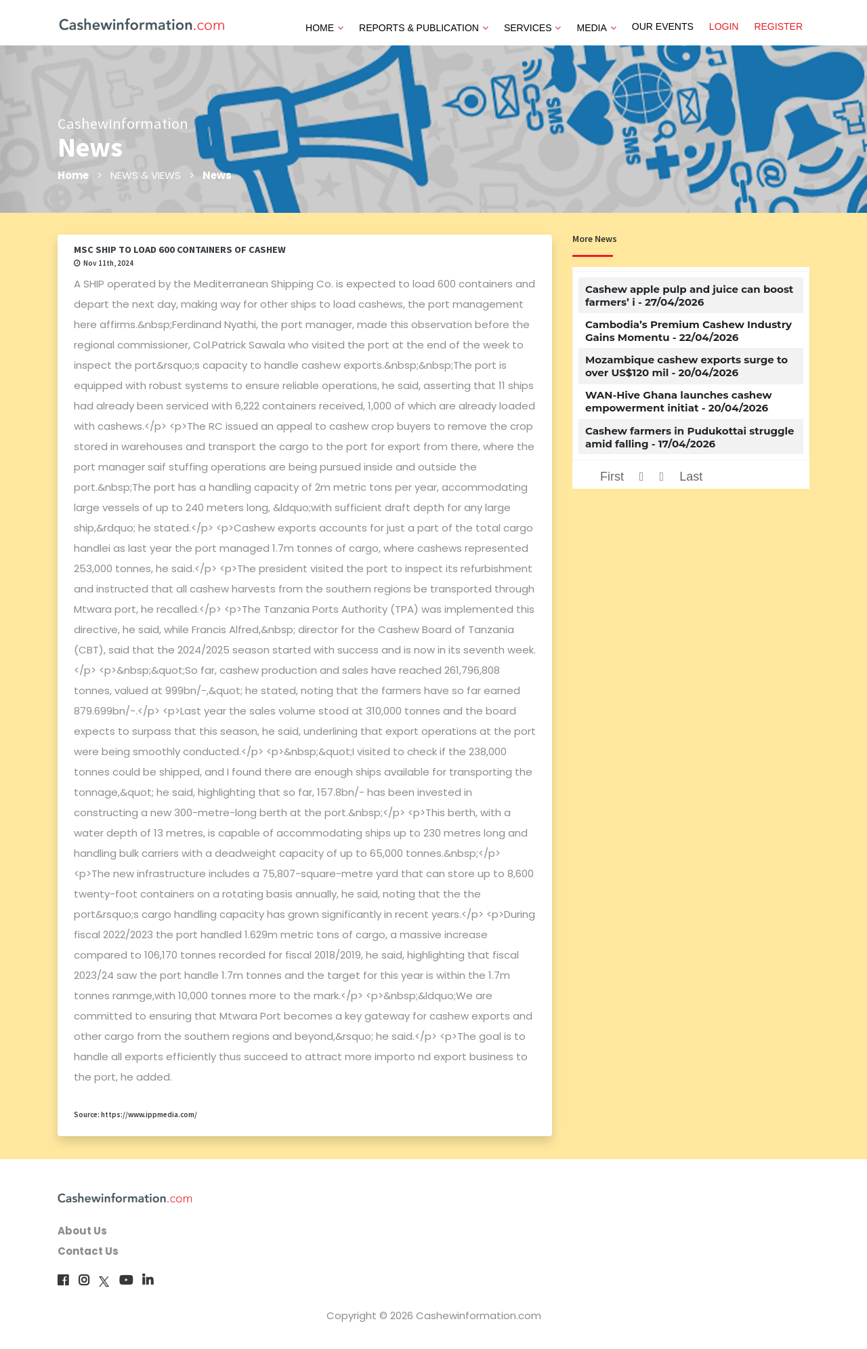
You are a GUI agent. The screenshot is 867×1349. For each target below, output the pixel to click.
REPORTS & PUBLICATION (423, 28)
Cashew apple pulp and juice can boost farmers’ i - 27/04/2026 (689, 295)
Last (690, 476)
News (218, 175)
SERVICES (533, 28)
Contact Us (88, 1251)
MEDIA (596, 28)
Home (73, 175)
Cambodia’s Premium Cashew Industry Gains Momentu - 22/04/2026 (688, 331)
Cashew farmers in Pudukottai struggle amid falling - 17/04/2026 (690, 437)
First (612, 476)
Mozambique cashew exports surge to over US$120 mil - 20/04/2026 (686, 366)
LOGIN (724, 26)
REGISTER (778, 26)
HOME (324, 28)
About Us (82, 1231)
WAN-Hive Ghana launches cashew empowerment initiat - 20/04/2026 (678, 401)
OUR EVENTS (663, 26)
